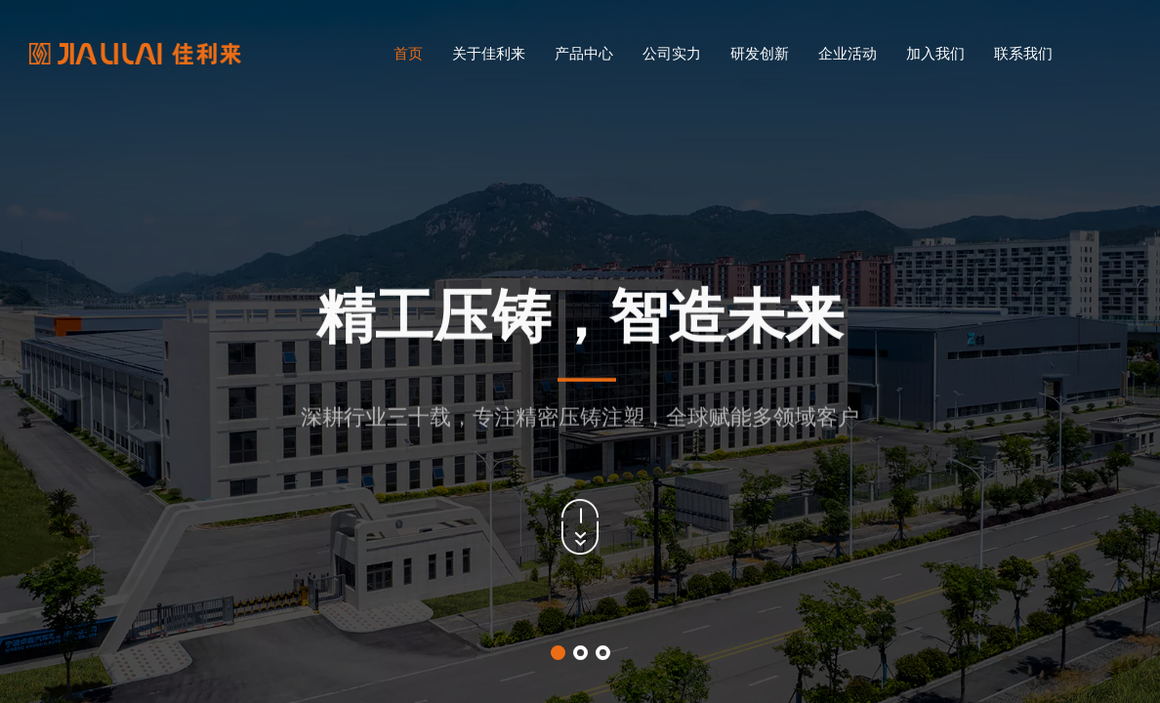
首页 (408, 53)
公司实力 (671, 53)
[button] (558, 652)
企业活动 (847, 53)
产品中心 (584, 53)
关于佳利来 (488, 53)
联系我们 (1023, 53)
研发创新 (759, 53)
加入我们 (935, 53)
